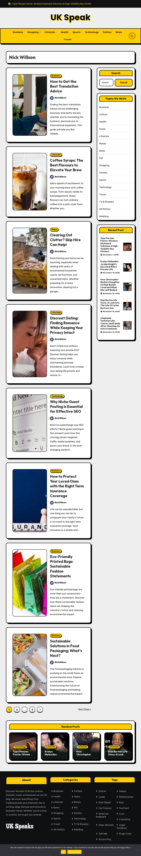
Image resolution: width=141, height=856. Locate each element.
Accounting (104, 838)
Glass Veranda (105, 824)
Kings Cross (125, 832)
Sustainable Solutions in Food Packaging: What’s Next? (66, 648)
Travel (67, 39)
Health (64, 32)
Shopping (33, 32)
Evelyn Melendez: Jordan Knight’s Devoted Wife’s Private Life (109, 265)
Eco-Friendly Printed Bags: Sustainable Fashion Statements (61, 566)
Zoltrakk (102, 833)
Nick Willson (58, 98)
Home (54, 229)
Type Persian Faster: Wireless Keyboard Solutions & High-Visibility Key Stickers (109, 245)
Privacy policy (74, 852)
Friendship (124, 818)
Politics (107, 32)
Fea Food (123, 807)
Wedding (104, 216)
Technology (92, 32)
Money (102, 143)
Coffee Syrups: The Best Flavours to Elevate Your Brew (66, 165)
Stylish (100, 791)
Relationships (125, 795)
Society (103, 172)
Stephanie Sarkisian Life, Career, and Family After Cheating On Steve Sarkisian (110, 323)
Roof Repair (103, 802)
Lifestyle (50, 32)
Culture (103, 114)
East (120, 801)
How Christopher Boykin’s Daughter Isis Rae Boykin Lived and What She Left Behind (110, 284)
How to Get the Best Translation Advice (64, 86)
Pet (101, 158)
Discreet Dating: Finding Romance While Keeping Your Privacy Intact (66, 325)
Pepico (121, 790)
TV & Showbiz (106, 202)
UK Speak (70, 17)
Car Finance (103, 807)
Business (18, 32)
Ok (63, 852)
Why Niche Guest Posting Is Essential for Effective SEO (66, 406)
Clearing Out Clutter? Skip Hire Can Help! (65, 240)
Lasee (100, 796)
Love (120, 813)
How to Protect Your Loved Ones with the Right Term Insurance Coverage (67, 486)
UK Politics (104, 209)
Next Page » (84, 709)
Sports (77, 32)
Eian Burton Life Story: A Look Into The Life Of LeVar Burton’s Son (110, 304)
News (119, 32)
